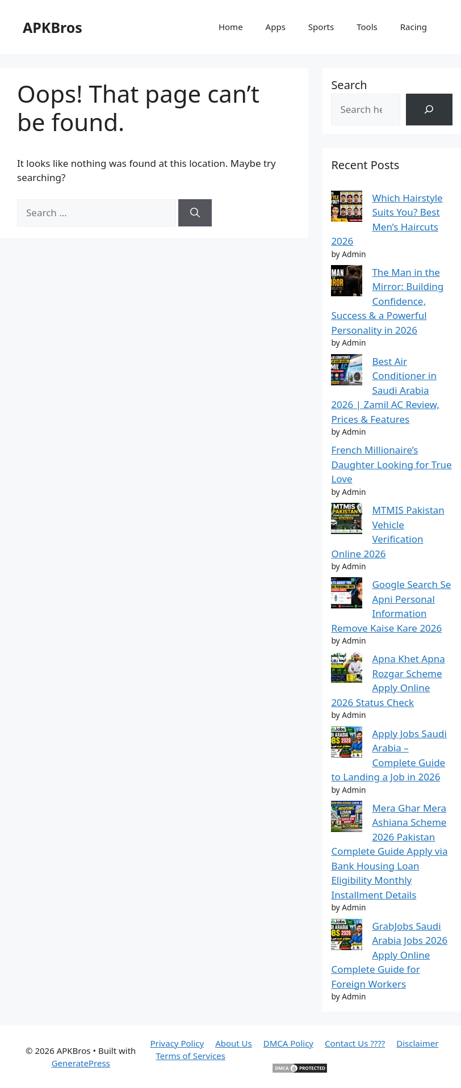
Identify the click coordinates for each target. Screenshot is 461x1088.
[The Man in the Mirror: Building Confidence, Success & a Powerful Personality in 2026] (346, 282)
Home (231, 26)
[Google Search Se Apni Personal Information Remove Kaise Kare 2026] (346, 594)
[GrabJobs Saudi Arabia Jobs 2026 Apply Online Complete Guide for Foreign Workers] (346, 936)
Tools (367, 26)
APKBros (52, 27)
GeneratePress (81, 1063)
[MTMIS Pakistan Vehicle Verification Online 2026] (346, 520)
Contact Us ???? (355, 1043)
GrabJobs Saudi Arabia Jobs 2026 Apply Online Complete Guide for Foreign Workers (389, 954)
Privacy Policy (177, 1043)
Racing (413, 26)
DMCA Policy (288, 1043)
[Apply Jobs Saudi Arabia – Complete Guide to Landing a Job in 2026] (346, 744)
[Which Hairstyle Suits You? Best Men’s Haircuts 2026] (346, 208)
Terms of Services (190, 1055)
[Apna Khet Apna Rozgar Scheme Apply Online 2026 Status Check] (346, 669)
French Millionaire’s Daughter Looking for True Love (391, 464)
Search (349, 85)
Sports (321, 26)
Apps (276, 26)
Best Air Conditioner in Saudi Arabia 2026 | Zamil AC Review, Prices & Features (385, 390)
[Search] (195, 212)
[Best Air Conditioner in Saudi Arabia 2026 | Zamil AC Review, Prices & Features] (346, 371)
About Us (233, 1043)
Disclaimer (417, 1043)
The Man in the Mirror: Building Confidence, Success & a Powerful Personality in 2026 (387, 301)
